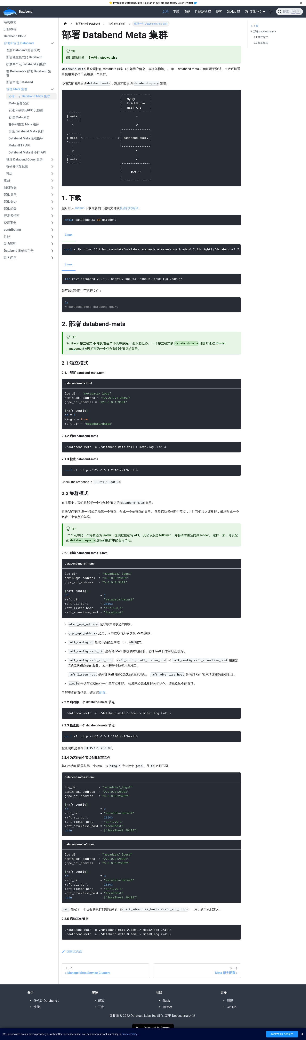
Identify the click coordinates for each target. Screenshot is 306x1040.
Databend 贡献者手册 (19, 251)
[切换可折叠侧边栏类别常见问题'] (52, 258)
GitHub (160, 2)
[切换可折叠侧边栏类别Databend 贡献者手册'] (52, 251)
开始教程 (10, 29)
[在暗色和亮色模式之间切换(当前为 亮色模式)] (271, 12)
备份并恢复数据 (17, 166)
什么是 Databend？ (47, 1001)
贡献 (187, 11)
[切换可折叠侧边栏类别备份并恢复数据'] (52, 166)
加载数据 (10, 187)
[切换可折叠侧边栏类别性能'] (52, 237)
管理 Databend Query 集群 (24, 159)
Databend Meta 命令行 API (27, 152)
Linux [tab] (68, 235)
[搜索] (289, 11)
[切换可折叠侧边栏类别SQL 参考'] (52, 195)
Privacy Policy (129, 1034)
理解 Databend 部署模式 (23, 50)
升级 (9, 173)
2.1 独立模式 (261, 37)
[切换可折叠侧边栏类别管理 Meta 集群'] (52, 89)
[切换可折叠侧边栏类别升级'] (52, 173)
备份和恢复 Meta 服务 (24, 124)
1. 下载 (254, 25)
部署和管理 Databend (19, 43)
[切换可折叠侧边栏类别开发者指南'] (52, 216)
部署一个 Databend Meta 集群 (29, 96)
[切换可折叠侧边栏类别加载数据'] (52, 187)
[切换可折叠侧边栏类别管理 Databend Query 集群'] (52, 159)
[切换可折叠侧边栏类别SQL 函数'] (52, 209)
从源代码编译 (129, 208)
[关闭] (301, 3)
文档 (165, 11)
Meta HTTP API (19, 145)
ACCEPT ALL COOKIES (282, 1035)
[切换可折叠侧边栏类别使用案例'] (52, 223)
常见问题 (10, 258)
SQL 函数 (10, 208)
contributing (12, 229)
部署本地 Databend (19, 82)
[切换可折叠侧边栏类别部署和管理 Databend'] (52, 43)
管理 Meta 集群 (16, 89)
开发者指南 (12, 215)
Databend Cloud (15, 36)
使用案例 (10, 222)
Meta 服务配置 (19, 103)
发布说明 (10, 244)
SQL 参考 (10, 194)
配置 (102, 692)
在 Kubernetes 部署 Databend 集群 (28, 73)
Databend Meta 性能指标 (26, 138)
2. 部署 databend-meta (263, 31)
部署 (101, 1001)
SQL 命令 (10, 201)
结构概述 (10, 22)
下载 (176, 11)
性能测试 (203, 11)
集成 (7, 180)
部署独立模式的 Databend (24, 57)
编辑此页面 (72, 951)
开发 (101, 1007)
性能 (7, 236)
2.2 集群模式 (261, 42)
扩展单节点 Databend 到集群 (26, 64)
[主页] (65, 24)
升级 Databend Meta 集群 (26, 131)
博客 (219, 11)
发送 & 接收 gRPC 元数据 (26, 110)
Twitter (189, 2)
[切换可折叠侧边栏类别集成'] (52, 180)
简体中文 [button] (253, 11)
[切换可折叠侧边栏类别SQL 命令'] (52, 202)
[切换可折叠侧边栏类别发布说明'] (52, 244)
